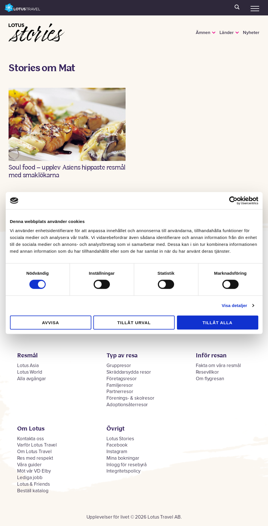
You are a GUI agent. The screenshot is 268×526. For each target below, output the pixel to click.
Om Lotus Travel (34, 452)
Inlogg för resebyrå (126, 465)
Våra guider (29, 465)
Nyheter (251, 32)
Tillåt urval (134, 322)
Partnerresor (119, 391)
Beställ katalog (33, 491)
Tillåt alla (217, 322)
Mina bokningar (122, 458)
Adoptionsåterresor (127, 405)
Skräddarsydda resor (128, 372)
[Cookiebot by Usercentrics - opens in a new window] (233, 200)
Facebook (117, 445)
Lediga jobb (30, 478)
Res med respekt (35, 458)
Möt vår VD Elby (34, 471)
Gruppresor (118, 365)
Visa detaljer (234, 305)
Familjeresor (119, 385)
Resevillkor (207, 372)
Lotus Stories (27, 33)
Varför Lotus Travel (37, 445)
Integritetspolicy (123, 471)
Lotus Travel (23, 7)
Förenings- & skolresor (130, 398)
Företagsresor (121, 379)
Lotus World (29, 372)
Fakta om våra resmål (218, 365)
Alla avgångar (31, 379)
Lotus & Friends (33, 484)
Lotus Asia (28, 365)
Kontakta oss (30, 439)
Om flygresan (210, 379)
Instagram (116, 452)
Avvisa (50, 322)
